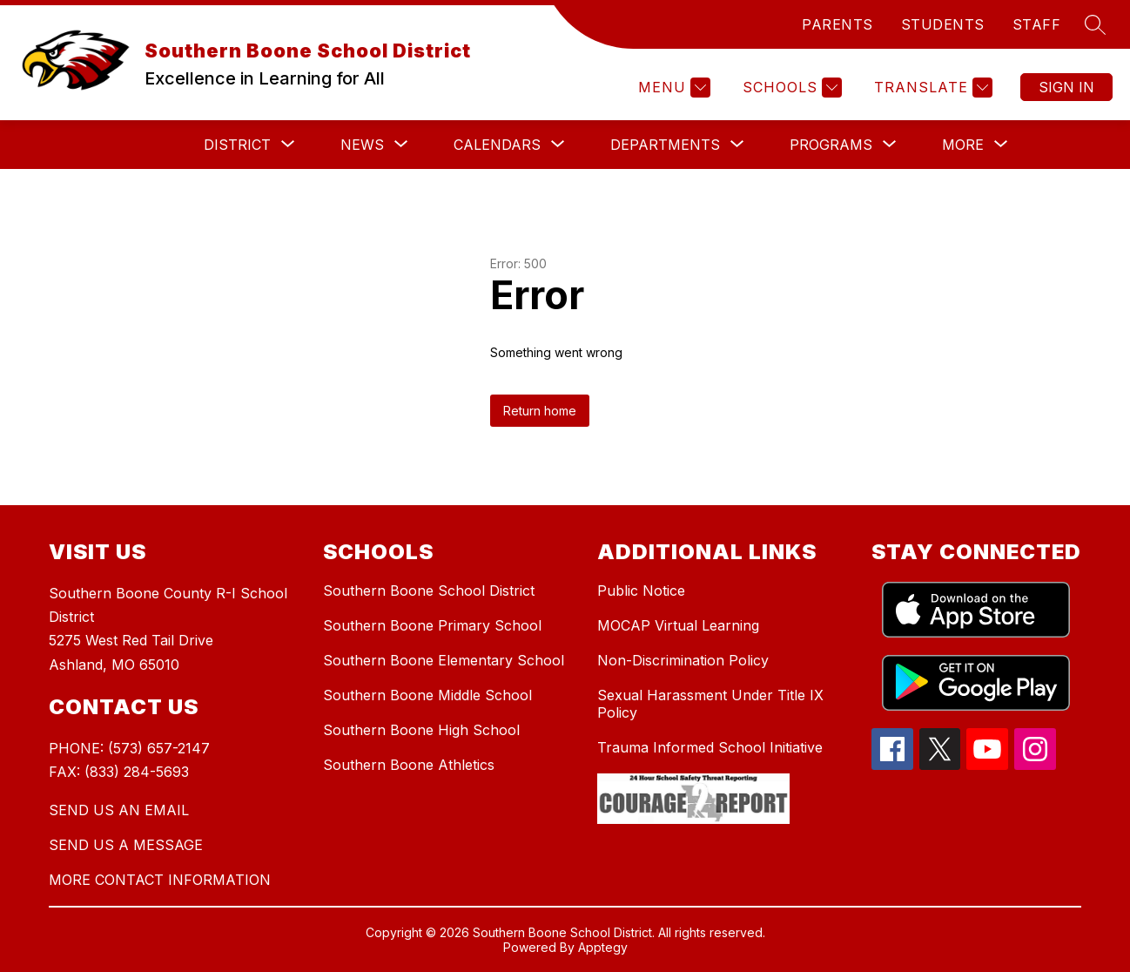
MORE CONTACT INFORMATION (160, 879)
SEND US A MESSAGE (126, 845)
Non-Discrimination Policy (683, 660)
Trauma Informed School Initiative (710, 747)
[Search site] (1095, 24)
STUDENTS (943, 24)
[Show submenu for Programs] (831, 144)
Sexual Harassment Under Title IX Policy (710, 703)
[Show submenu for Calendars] (497, 144)
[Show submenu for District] (237, 144)
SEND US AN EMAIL (119, 810)
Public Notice (641, 590)
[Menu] (672, 87)
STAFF (1036, 24)
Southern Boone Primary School (432, 625)
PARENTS (837, 24)
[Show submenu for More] (963, 144)
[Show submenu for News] (362, 144)
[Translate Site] (931, 87)
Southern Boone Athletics (408, 764)
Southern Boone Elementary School (443, 660)
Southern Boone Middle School (427, 695)
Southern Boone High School (421, 730)
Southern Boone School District (429, 590)
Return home (539, 410)
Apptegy (603, 947)
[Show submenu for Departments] (665, 144)
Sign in (1066, 87)
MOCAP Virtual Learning (678, 625)
